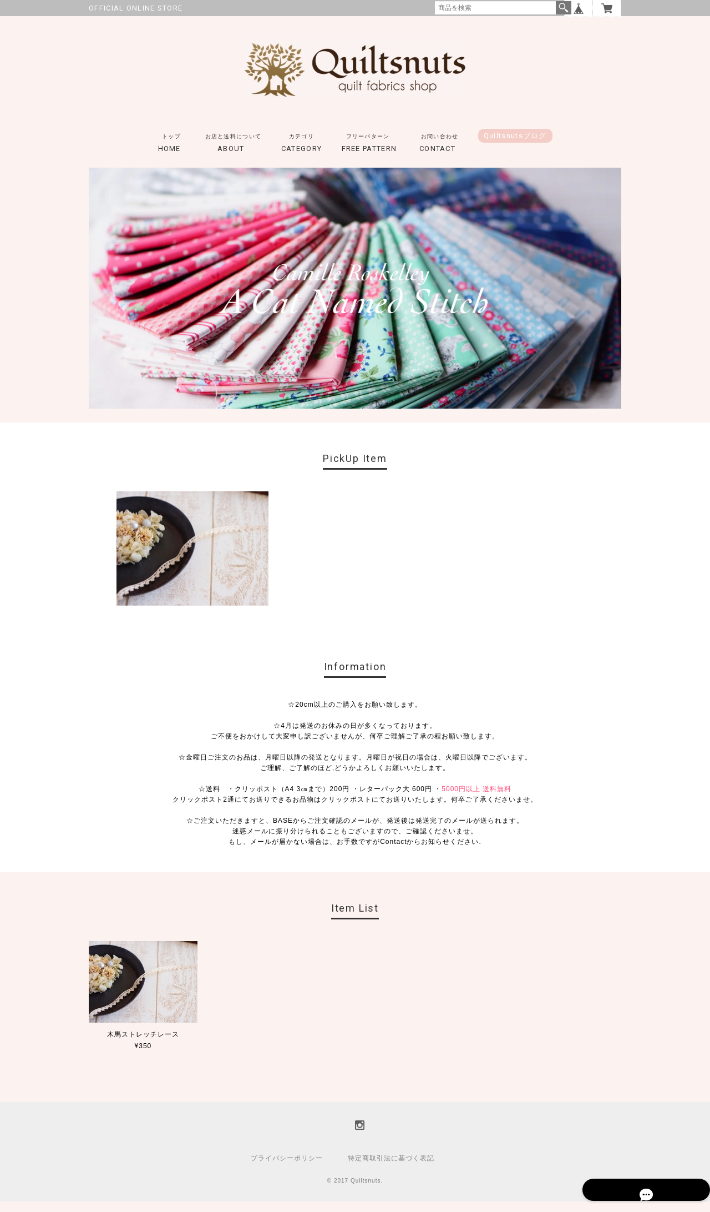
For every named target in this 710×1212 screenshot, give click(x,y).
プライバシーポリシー (287, 1169)
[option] (192, 559)
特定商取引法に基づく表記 (391, 1169)
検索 (563, 7)
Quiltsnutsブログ (515, 147)
